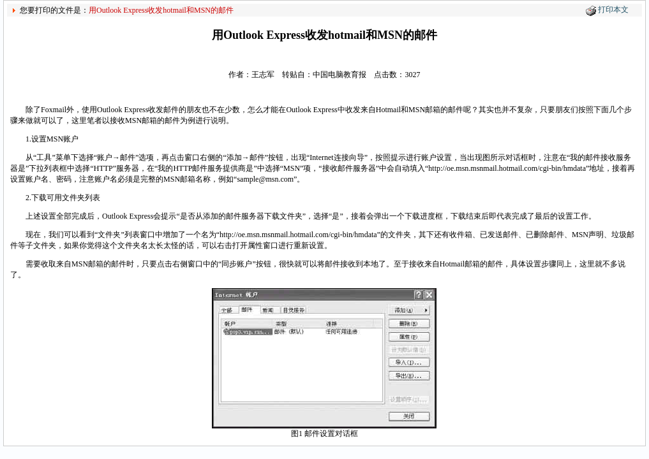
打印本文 (613, 9)
